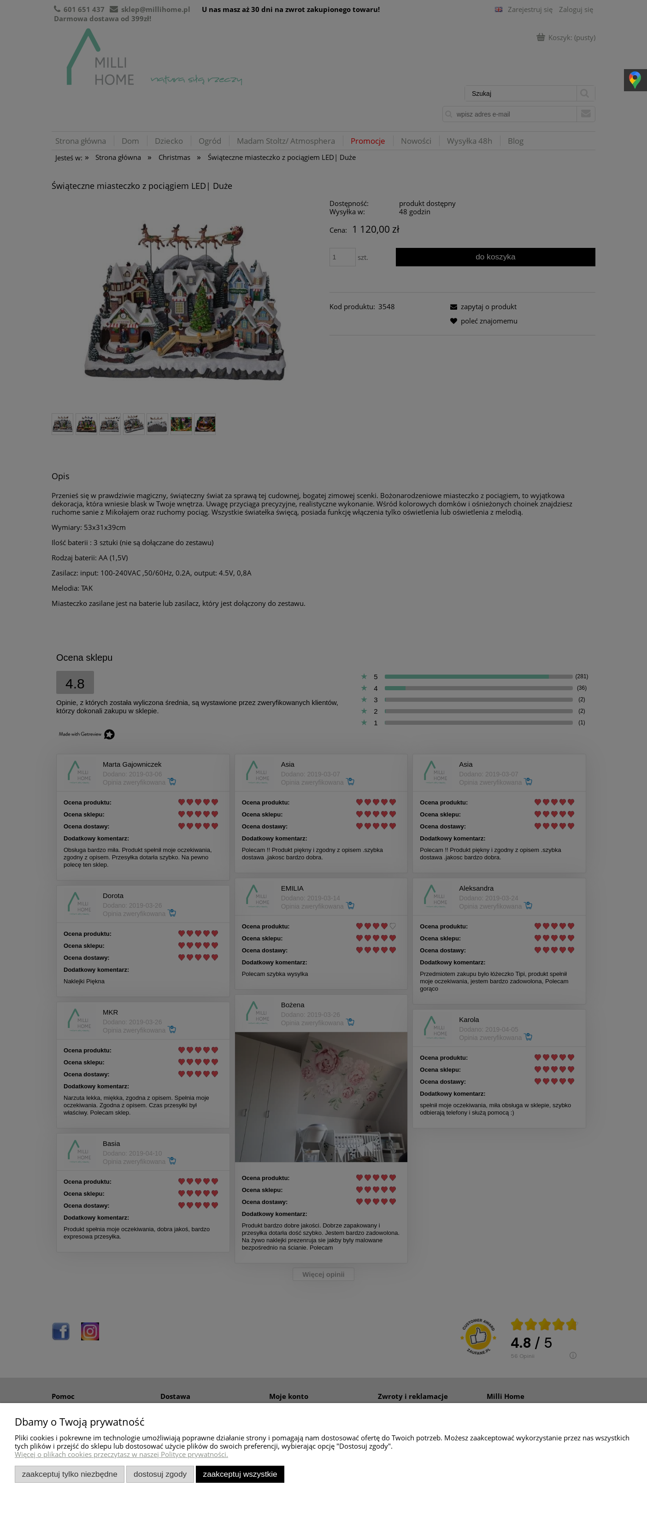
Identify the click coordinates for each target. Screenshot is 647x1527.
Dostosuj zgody (160, 1474)
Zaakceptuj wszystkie (240, 1474)
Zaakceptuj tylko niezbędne (70, 1474)
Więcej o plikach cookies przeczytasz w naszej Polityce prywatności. (121, 1454)
